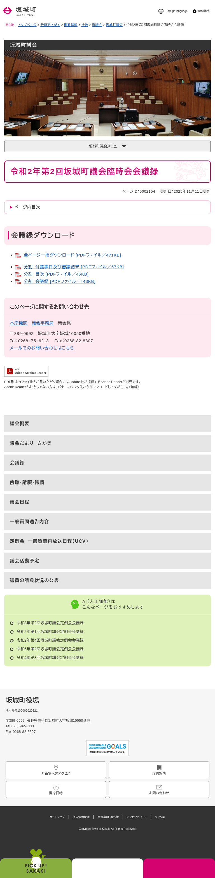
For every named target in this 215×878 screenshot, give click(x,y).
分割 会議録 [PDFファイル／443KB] (59, 281)
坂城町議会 (114, 25)
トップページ (27, 25)
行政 (84, 25)
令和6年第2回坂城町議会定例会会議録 (50, 649)
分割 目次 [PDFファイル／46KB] (56, 274)
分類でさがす (50, 25)
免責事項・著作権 (108, 817)
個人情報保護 (81, 817)
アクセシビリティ (137, 817)
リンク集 (160, 817)
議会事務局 (43, 323)
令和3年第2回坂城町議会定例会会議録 (50, 623)
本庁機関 (18, 323)
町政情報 (71, 25)
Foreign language (177, 11)
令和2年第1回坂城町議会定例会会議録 (50, 631)
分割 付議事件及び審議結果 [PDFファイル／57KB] (74, 266)
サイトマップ (57, 817)
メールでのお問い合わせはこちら (42, 348)
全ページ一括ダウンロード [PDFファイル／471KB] (72, 255)
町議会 (97, 25)
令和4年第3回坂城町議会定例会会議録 (50, 657)
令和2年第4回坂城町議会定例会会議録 (50, 640)
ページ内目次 (28, 207)
